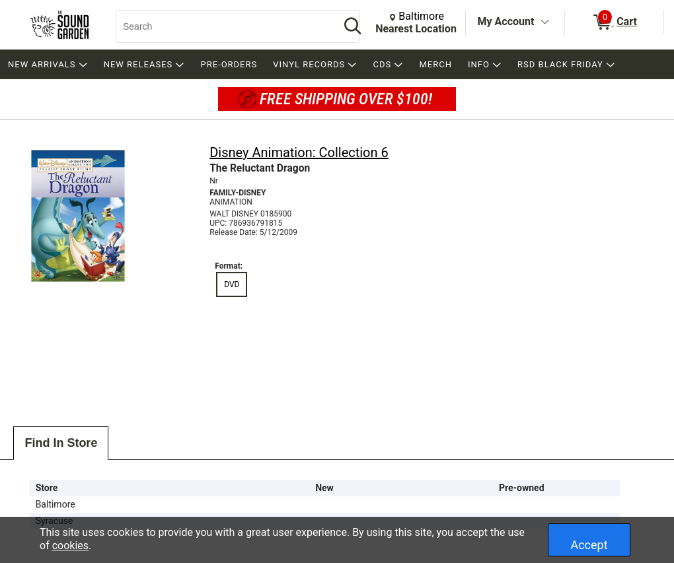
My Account (506, 21)
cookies (70, 545)
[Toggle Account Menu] (544, 22)
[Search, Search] (221, 26)
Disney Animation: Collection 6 (299, 152)
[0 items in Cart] (614, 22)
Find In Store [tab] (60, 442)
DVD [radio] (231, 284)
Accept (588, 545)
